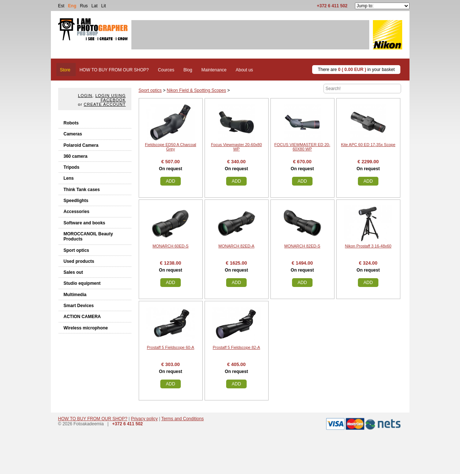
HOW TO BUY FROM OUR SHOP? (92, 418)
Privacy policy (144, 418)
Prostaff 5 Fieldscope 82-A (236, 347)
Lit (103, 5)
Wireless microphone (86, 328)
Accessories (77, 211)
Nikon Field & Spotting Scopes (196, 90)
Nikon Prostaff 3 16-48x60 (368, 246)
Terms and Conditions (182, 418)
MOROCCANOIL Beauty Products (88, 236)
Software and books (84, 222)
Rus (84, 5)
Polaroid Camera (81, 145)
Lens (69, 178)
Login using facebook (110, 97)
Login (85, 95)
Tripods (71, 167)
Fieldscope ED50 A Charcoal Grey (170, 146)
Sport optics (76, 250)
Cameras (73, 134)
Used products (79, 261)
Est (61, 5)
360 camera (75, 156)
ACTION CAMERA (82, 316)
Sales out (73, 272)
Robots (71, 123)
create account (105, 104)
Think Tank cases (82, 189)
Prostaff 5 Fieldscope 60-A (170, 347)
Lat (94, 5)
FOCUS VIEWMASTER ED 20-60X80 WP (302, 146)
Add (170, 181)
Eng (72, 5)
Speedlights (76, 200)
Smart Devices (79, 305)
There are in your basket (356, 69)
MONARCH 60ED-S (170, 246)
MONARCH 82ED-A (236, 246)
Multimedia (75, 294)
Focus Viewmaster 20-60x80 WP (236, 146)
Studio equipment (82, 283)
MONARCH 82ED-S (302, 246)
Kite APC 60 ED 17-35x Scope (368, 144)
